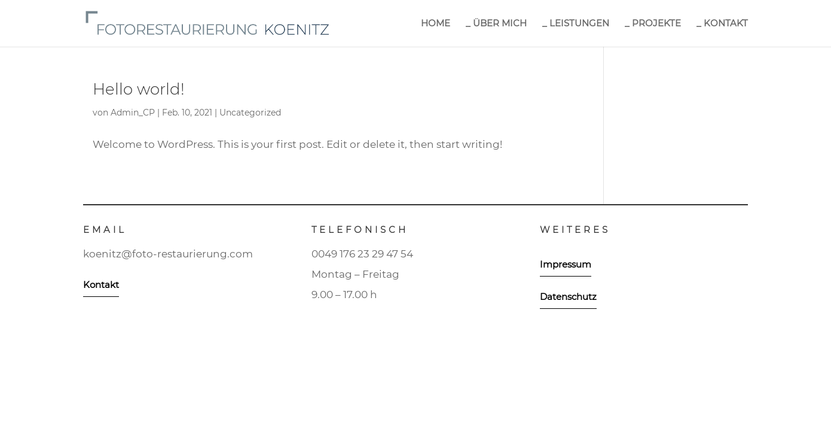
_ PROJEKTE (653, 24)
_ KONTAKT (722, 24)
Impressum (565, 264)
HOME (435, 24)
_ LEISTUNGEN (575, 24)
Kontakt (101, 284)
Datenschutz (568, 296)
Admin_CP (133, 112)
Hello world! (139, 89)
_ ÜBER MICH (496, 24)
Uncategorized (250, 112)
